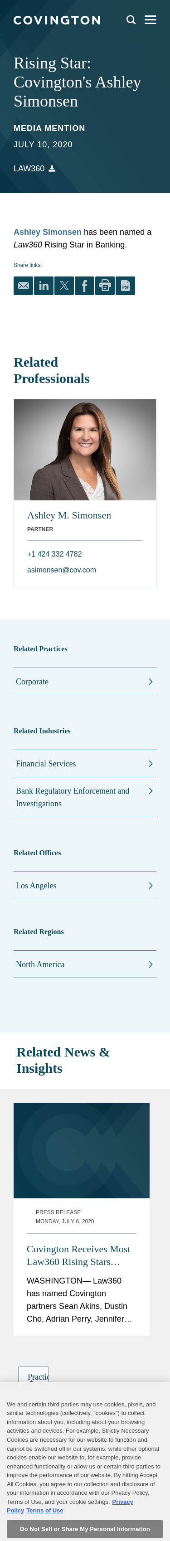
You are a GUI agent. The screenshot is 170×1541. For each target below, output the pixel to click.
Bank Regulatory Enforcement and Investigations (72, 797)
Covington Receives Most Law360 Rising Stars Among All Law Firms (79, 1169)
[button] (35, 1310)
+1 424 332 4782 (54, 554)
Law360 (29, 168)
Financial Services (46, 763)
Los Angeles (36, 885)
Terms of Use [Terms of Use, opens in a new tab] (44, 1529)
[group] (33, 1311)
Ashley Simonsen (48, 232)
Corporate (32, 681)
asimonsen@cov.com (61, 570)
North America (40, 964)
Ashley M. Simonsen (69, 515)
